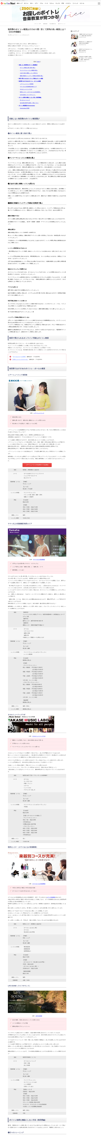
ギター (31, 3)
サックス (58, 3)
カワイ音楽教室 (51, 897)
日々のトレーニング (25, 100)
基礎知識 (45, 23)
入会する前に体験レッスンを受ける (29, 73)
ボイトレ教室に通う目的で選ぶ (27, 67)
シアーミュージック (39, 413)
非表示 (38, 61)
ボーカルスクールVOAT (19, 356)
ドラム (41, 3)
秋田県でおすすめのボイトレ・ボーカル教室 (30, 81)
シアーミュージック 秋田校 (26, 84)
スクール (82, 3)
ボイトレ (26, 3)
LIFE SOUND (39, 1016)
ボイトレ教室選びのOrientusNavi (27, 105)
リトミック (75, 3)
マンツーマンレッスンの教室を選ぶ (29, 70)
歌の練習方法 (53, 23)
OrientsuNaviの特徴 (24, 108)
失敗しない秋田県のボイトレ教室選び (28, 65)
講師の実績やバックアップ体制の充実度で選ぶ (31, 75)
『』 (20, 359)
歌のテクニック (61, 23)
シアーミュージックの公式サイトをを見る (37, 465)
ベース (46, 3)
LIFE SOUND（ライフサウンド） (28, 94)
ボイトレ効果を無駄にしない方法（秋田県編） (30, 97)
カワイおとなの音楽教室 (38, 884)
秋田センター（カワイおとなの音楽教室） (30, 92)
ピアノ (36, 3)
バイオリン (68, 3)
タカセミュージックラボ (26, 89)
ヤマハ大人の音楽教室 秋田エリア (28, 86)
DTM (63, 3)
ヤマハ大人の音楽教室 (39, 559)
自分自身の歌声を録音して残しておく (29, 102)
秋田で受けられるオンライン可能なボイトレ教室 (31, 78)
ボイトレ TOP (37, 23)
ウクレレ (52, 3)
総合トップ (19, 3)
